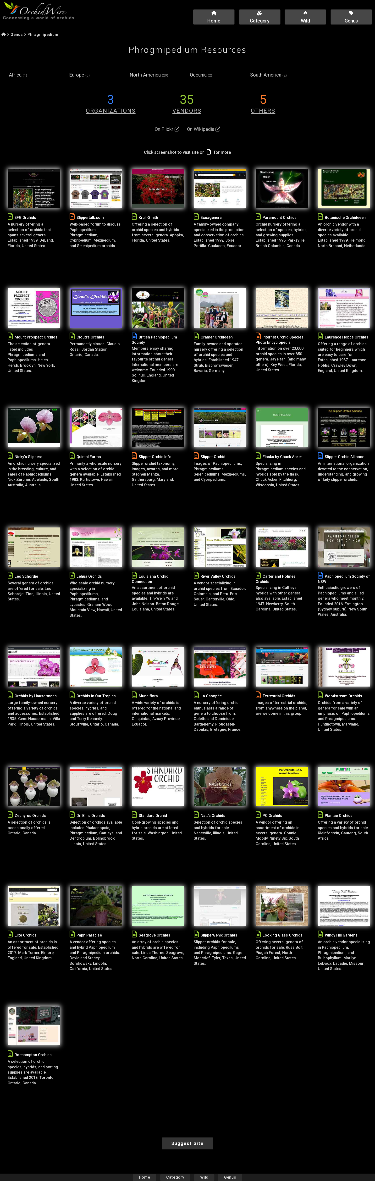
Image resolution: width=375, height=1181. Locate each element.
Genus (17, 34)
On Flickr (167, 129)
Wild (204, 1177)
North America (149, 75)
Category (175, 1177)
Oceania (201, 75)
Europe (79, 75)
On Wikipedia (203, 129)
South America (268, 75)
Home (144, 1177)
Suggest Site (187, 1143)
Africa (18, 75)
